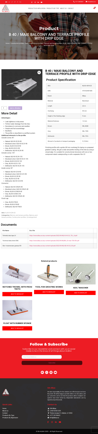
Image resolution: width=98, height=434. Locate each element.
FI (17, 2)
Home (7, 43)
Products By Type (53, 8)
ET (15, 2)
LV (9, 2)
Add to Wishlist (15, 108)
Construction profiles (17, 43)
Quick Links (7, 404)
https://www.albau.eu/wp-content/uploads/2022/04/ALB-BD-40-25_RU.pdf (52, 246)
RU (20, 2)
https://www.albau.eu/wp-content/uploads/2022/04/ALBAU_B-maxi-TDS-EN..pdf (54, 240)
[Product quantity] (4, 108)
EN (6, 2)
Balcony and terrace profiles (34, 43)
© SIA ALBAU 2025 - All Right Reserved (49, 431)
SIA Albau (51, 388)
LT (12, 2)
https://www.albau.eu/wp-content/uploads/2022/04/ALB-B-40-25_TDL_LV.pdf (53, 235)
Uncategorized (32, 217)
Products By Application (36, 8)
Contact (71, 8)
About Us (63, 8)
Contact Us (52, 404)
